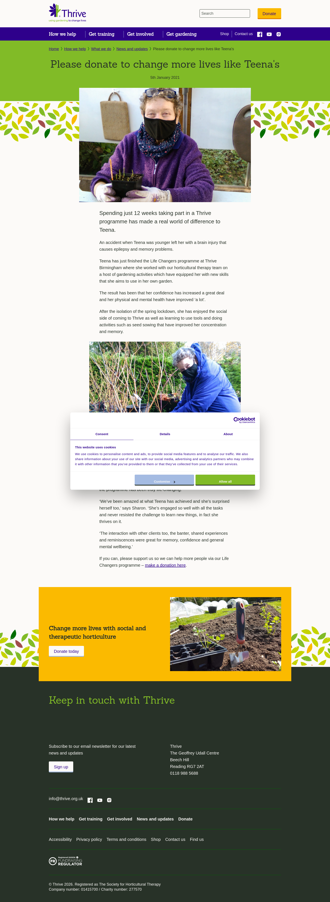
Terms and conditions (126, 839)
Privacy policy (89, 839)
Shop (224, 34)
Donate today (66, 651)
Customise (164, 481)
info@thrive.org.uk (66, 798)
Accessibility (60, 839)
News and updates (132, 49)
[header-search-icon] (246, 13)
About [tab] (228, 434)
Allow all (225, 481)
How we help (75, 49)
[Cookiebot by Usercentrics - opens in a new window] (236, 420)
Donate (269, 13)
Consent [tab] (102, 434)
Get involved (119, 819)
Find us (197, 839)
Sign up (61, 767)
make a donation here (165, 565)
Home (54, 49)
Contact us (244, 34)
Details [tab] (165, 434)
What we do (101, 49)
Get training (90, 819)
